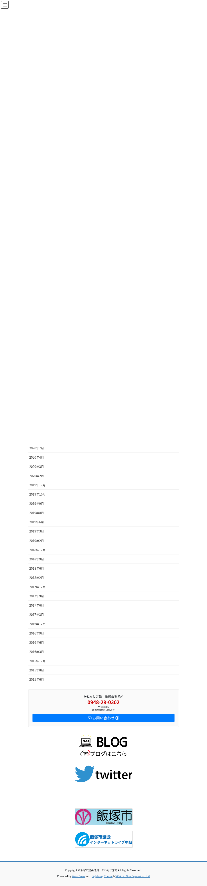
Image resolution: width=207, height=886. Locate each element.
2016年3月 (36, 651)
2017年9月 (36, 596)
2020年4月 (36, 457)
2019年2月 (36, 540)
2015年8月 (36, 670)
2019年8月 (36, 512)
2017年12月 (37, 587)
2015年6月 (36, 679)
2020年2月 (36, 476)
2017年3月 (36, 614)
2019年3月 (36, 531)
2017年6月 (36, 605)
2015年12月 (37, 661)
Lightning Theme (102, 876)
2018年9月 (36, 559)
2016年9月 (36, 633)
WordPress (78, 876)
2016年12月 (37, 624)
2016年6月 (36, 642)
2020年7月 (36, 448)
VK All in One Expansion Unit (132, 876)
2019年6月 (36, 522)
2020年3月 (36, 466)
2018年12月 (37, 550)
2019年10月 (37, 494)
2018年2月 (36, 577)
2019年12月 (37, 485)
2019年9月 (36, 503)
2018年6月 (36, 568)
